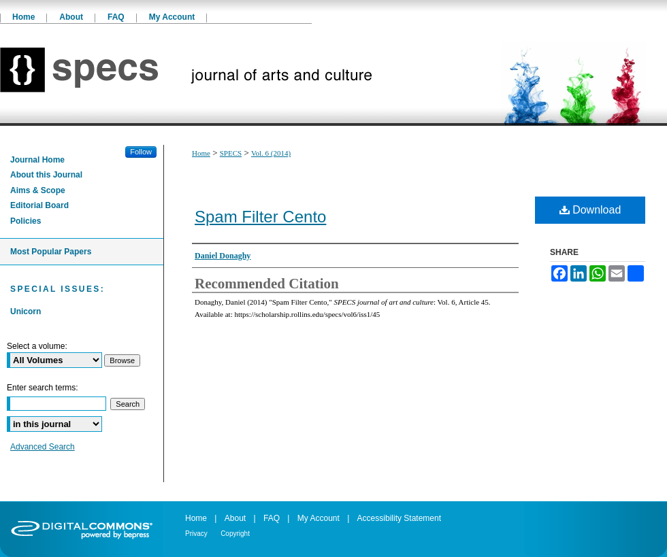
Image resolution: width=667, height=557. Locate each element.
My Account (318, 518)
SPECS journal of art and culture (333, 75)
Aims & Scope (37, 190)
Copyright (235, 533)
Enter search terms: (42, 387)
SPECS (231, 153)
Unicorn (25, 311)
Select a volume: (37, 346)
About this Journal (46, 175)
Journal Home (37, 160)
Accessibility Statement (399, 518)
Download (590, 210)
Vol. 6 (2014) (271, 153)
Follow (141, 152)
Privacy (196, 533)
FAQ (271, 518)
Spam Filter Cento (260, 216)
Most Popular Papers (50, 251)
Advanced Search (42, 447)
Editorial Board (39, 205)
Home (201, 153)
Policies (25, 221)
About (235, 518)
